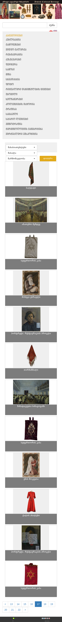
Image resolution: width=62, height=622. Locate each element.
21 (12, 609)
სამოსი (10, 69)
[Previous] (5, 604)
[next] (25, 610)
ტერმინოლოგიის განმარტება (24, 129)
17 (38, 604)
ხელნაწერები (14, 99)
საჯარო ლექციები (17, 119)
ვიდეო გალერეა (16, 49)
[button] (21, 147)
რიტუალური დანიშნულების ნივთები (28, 89)
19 (51, 604)
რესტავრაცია (14, 54)
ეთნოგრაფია (14, 124)
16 (31, 604)
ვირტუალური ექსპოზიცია (22, 134)
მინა (8, 74)
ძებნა (52, 25)
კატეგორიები (14, 35)
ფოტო (10, 84)
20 (5, 609)
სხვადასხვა (13, 79)
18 (45, 604)
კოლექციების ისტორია (20, 104)
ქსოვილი (11, 94)
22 (19, 609)
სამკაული (12, 114)
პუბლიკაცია (13, 39)
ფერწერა (11, 64)
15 (24, 604)
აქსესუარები (13, 59)
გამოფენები (13, 44)
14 (18, 604)
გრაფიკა (11, 109)
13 (11, 604)
